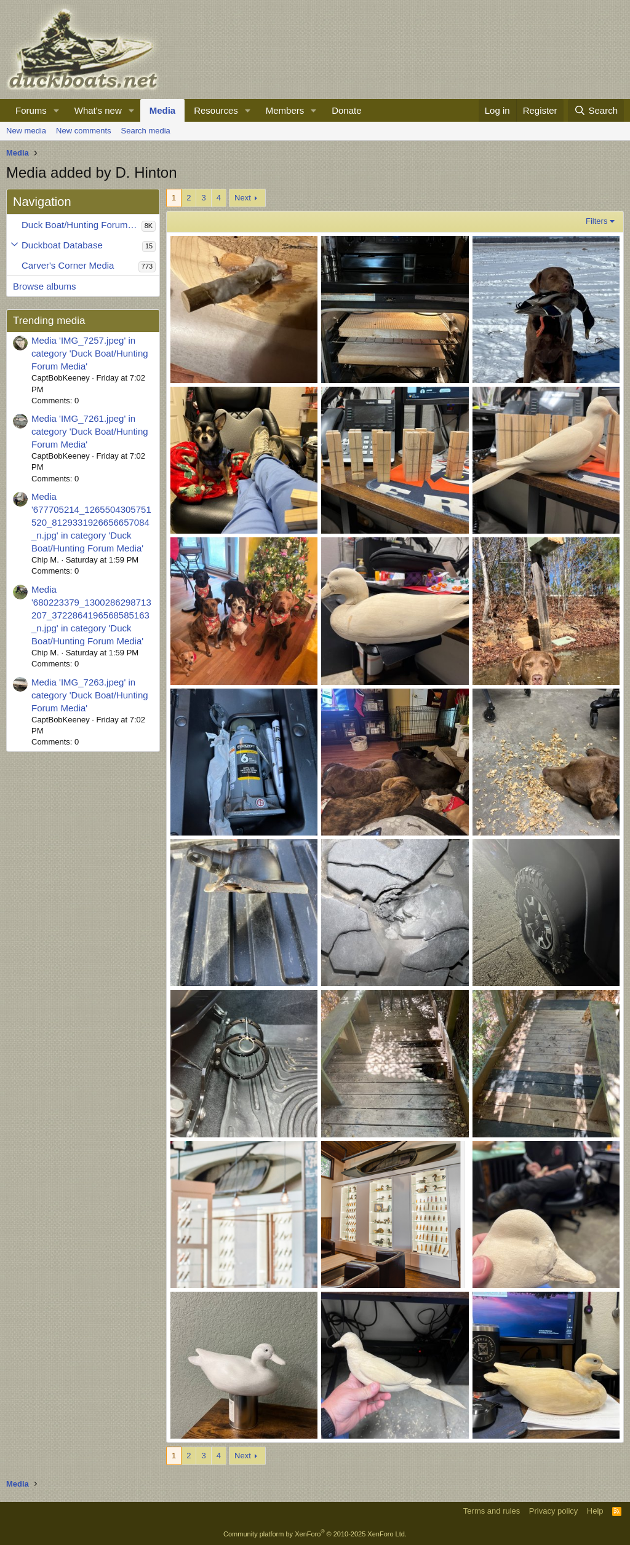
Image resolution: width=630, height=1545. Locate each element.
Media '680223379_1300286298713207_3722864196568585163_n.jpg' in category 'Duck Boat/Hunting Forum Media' (91, 615)
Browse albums (44, 286)
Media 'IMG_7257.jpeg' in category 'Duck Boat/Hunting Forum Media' (89, 353)
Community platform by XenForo (315, 1534)
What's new (98, 110)
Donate (346, 110)
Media (163, 110)
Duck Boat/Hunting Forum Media (82, 224)
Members (285, 110)
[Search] (596, 110)
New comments (83, 130)
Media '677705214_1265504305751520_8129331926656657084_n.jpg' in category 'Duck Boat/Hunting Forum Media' (91, 522)
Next (242, 197)
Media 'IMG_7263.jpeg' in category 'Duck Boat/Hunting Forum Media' (89, 695)
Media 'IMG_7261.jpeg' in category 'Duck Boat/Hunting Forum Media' (89, 431)
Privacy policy (553, 1510)
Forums (31, 110)
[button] (56, 110)
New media (26, 130)
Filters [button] (596, 221)
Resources (216, 110)
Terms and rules (491, 1510)
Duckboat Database (62, 245)
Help (595, 1510)
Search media (145, 130)
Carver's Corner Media (68, 265)
